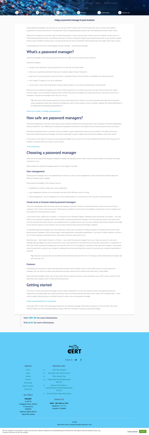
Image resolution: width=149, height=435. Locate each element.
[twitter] (76, 360)
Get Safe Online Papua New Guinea (59, 393)
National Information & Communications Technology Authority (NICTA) (59, 387)
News (98, 3)
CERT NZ (32, 317)
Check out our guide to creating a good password (43, 111)
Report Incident (110, 3)
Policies (28, 376)
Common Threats (57, 3)
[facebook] (81, 360)
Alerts (79, 3)
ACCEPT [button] (142, 431)
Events (89, 3)
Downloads (28, 383)
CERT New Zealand (59, 370)
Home (28, 370)
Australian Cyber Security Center (59, 373)
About (28, 373)
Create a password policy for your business (41, 301)
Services (28, 379)
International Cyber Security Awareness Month (69, 8)
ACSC (30, 322)
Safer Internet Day (59, 376)
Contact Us (28, 389)
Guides (70, 3)
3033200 (63, 406)
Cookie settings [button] (132, 431)
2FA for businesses (33, 146)
